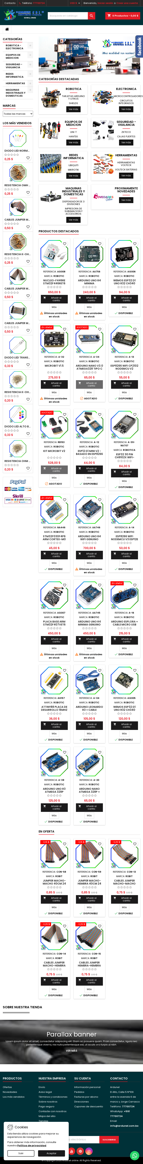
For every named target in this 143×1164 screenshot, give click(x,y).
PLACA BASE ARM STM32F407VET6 (54, 623)
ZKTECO (126, 132)
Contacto (9, 3)
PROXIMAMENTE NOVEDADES (126, 190)
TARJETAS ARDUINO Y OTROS (73, 97)
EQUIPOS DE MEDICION (13, 56)
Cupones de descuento (88, 1106)
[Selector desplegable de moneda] (75, 3)
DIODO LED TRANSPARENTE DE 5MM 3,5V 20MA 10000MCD (17, 357)
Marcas (9, 106)
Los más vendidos (17, 123)
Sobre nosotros (48, 1101)
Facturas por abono (86, 1097)
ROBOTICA (73, 89)
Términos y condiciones (53, 1097)
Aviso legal (45, 1092)
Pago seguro (46, 1106)
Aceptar (51, 1153)
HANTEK (73, 136)
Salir (21, 1153)
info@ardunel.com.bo (124, 1126)
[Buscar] (71, 16)
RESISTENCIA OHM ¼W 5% (17, 461)
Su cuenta (82, 1078)
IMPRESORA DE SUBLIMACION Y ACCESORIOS (73, 211)
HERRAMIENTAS (15, 83)
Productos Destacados (59, 231)
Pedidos (79, 1092)
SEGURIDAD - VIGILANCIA (14, 66)
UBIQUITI (73, 165)
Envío (42, 1087)
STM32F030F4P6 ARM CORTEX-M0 (54, 537)
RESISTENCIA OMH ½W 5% (17, 185)
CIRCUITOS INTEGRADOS (126, 102)
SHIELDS (73, 103)
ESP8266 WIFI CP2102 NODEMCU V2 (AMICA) (124, 369)
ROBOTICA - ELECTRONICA (14, 47)
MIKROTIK (73, 170)
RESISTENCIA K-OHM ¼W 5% (17, 392)
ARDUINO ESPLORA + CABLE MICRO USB (124, 623)
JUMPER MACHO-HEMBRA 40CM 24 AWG (89, 883)
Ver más (73, 109)
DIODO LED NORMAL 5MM (17, 150)
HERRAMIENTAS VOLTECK (126, 164)
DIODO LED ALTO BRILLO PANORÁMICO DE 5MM (17, 426)
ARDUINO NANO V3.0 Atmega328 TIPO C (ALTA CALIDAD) (89, 369)
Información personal (87, 1087)
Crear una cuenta (127, 3)
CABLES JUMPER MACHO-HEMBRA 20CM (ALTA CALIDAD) (17, 288)
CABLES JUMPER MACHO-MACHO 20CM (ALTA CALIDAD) (17, 219)
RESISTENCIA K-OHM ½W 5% (17, 254)
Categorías (12, 39)
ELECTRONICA (126, 89)
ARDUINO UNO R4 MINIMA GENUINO (89, 623)
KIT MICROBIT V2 (54, 451)
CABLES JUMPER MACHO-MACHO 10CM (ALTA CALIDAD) (17, 323)
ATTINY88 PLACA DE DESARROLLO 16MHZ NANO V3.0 (54, 710)
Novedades (10, 1092)
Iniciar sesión (105, 3)
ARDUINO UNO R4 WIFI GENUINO (89, 537)
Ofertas (7, 1087)
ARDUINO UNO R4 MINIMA (89, 282)
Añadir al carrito (52, 299)
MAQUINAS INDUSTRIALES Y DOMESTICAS (15, 93)
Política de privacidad (31, 1145)
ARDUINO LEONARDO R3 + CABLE (89, 708)
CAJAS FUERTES (126, 136)
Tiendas (43, 1121)
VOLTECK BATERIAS (126, 169)
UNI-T (73, 132)
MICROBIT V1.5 (54, 366)
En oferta (46, 831)
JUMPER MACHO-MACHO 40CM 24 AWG (54, 883)
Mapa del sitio (47, 1116)
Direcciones (81, 1101)
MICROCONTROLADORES (128, 96)
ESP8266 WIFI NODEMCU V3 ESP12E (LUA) (124, 539)
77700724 (39, 3)
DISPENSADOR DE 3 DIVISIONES (73, 203)
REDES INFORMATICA (14, 75)
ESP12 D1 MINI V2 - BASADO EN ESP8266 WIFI (89, 454)
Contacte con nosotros (52, 1111)
